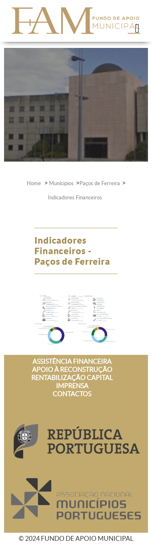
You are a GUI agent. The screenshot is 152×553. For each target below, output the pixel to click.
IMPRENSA (72, 385)
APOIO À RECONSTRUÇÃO (72, 369)
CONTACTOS (72, 393)
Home (34, 183)
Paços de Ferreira (99, 183)
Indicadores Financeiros (75, 197)
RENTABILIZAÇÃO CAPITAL (72, 377)
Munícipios (61, 183)
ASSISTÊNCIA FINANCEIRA (71, 361)
